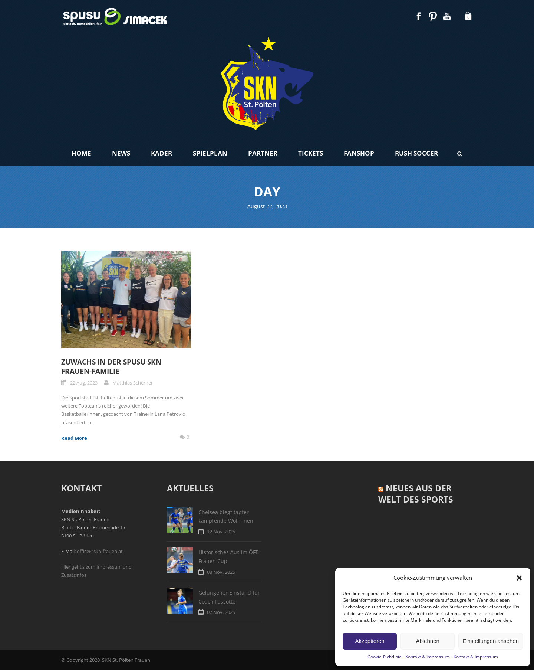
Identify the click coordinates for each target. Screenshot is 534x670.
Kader (161, 153)
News (121, 153)
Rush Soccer (416, 153)
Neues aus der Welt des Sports (415, 493)
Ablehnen (427, 641)
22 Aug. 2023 (84, 382)
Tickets (310, 153)
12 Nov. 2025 (221, 531)
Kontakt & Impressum (427, 657)
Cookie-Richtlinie (384, 657)
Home (81, 153)
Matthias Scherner (132, 382)
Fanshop (359, 153)
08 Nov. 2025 (221, 572)
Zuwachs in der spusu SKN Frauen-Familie (111, 366)
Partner (262, 153)
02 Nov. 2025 (221, 612)
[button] (519, 578)
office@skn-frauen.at (100, 551)
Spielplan (210, 153)
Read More (74, 438)
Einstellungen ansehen (490, 641)
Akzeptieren (369, 641)
